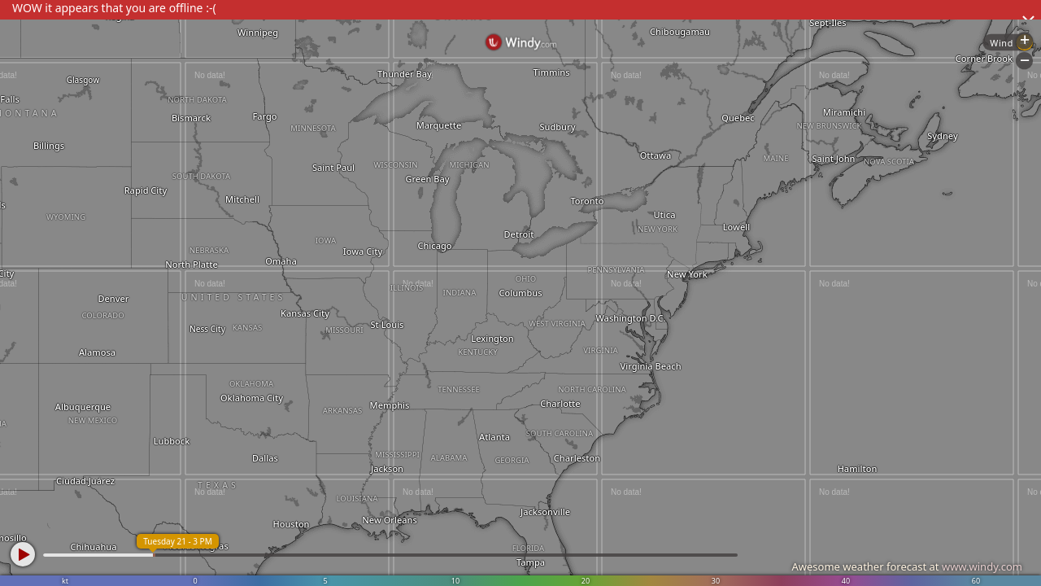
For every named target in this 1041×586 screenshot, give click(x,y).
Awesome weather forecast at (906, 566)
